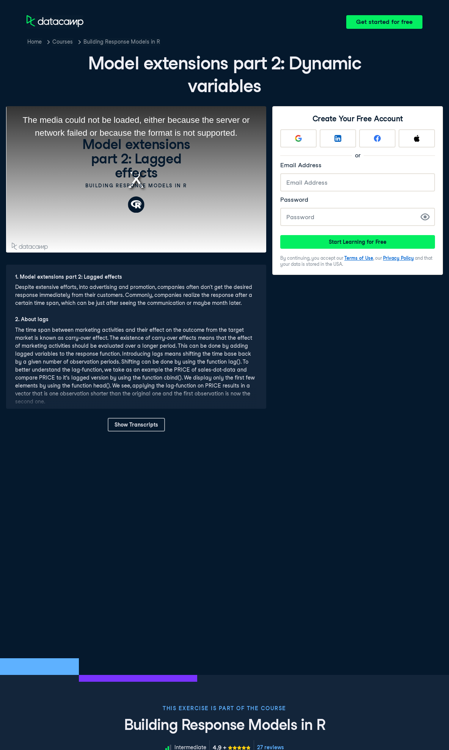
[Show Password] (425, 217)
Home (34, 42)
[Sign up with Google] (298, 138)
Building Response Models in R (121, 42)
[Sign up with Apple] (417, 138)
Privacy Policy (398, 258)
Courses (62, 42)
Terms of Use (358, 258)
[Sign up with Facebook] (377, 138)
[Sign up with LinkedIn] (338, 138)
